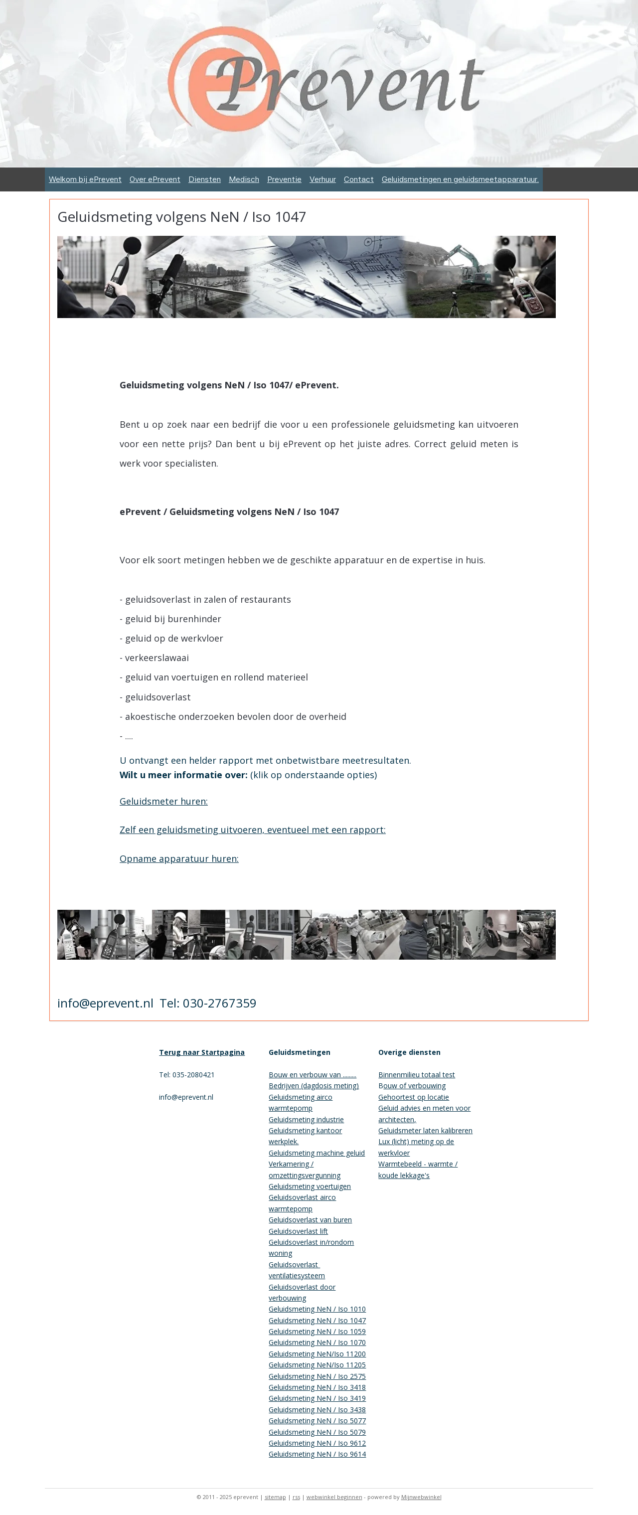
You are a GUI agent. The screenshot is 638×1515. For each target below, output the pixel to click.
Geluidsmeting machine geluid (317, 1153)
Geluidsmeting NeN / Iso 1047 (317, 1320)
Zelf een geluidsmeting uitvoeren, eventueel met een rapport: (253, 830)
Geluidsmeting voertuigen (310, 1186)
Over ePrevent (155, 179)
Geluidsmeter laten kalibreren (425, 1130)
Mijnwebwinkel (421, 1497)
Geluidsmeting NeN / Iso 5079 (317, 1432)
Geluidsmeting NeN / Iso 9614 (317, 1454)
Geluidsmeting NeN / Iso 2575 (317, 1376)
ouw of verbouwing (414, 1085)
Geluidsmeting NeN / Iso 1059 (317, 1331)
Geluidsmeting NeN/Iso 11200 (317, 1353)
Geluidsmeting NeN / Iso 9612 (317, 1443)
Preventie (284, 179)
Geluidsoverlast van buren (310, 1219)
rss (296, 1497)
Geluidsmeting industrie (306, 1119)
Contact (359, 179)
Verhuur (323, 179)
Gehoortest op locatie (413, 1097)
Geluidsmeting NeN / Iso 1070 (317, 1342)
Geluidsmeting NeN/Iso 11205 (317, 1364)
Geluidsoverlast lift (298, 1231)
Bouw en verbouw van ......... (312, 1074)
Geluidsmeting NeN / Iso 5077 (317, 1420)
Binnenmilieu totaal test (416, 1074)
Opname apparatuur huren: (179, 858)
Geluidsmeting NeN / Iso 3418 (317, 1387)
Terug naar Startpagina (202, 1052)
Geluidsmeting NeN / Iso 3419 (317, 1398)
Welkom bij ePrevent (85, 179)
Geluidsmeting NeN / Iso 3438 (317, 1409)
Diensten (204, 179)
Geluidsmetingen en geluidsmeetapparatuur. (460, 179)
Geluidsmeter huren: (164, 801)
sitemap (275, 1497)
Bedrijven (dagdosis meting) (314, 1085)
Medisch (244, 179)
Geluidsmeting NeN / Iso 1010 (317, 1309)
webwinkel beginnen (334, 1497)
